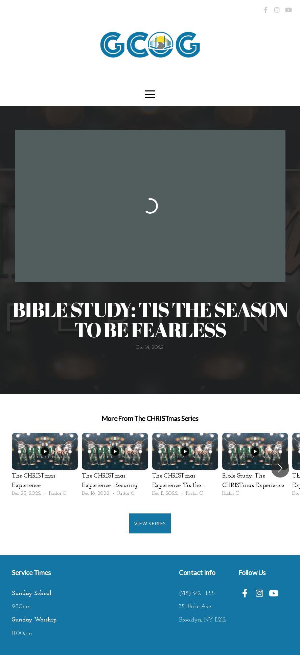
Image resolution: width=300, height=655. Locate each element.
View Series (150, 523)
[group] (45, 468)
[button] (280, 468)
